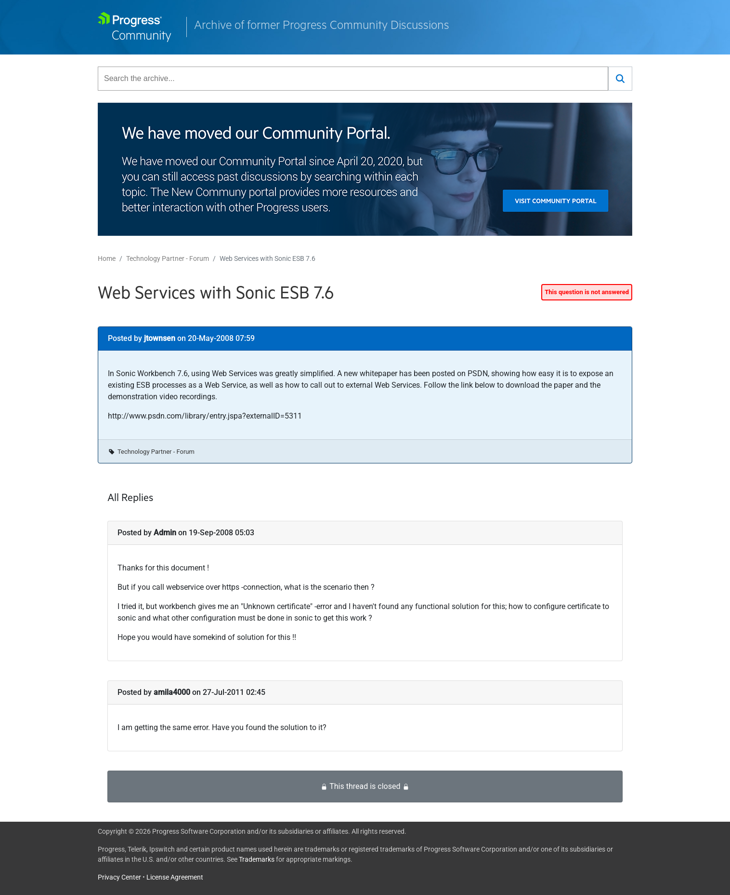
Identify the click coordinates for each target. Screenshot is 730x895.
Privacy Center (119, 877)
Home (107, 258)
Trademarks (256, 859)
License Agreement (174, 877)
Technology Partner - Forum (167, 258)
